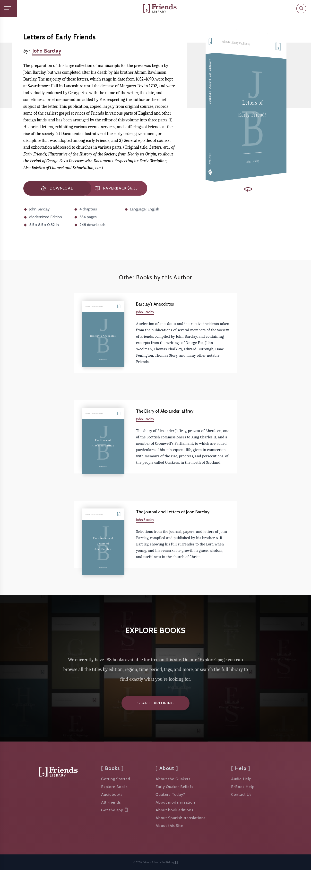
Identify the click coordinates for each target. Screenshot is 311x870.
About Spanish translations (181, 818)
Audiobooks (112, 794)
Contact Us (241, 794)
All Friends (111, 802)
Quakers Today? (170, 794)
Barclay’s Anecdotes (155, 304)
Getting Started (115, 779)
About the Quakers (173, 779)
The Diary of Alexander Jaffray (164, 411)
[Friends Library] (159, 8)
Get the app (114, 810)
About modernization (175, 802)
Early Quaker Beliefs (174, 786)
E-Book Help (243, 786)
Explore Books (114, 786)
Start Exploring (156, 703)
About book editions (174, 810)
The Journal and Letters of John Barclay (172, 512)
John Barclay (46, 51)
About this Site (169, 825)
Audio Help (241, 779)
